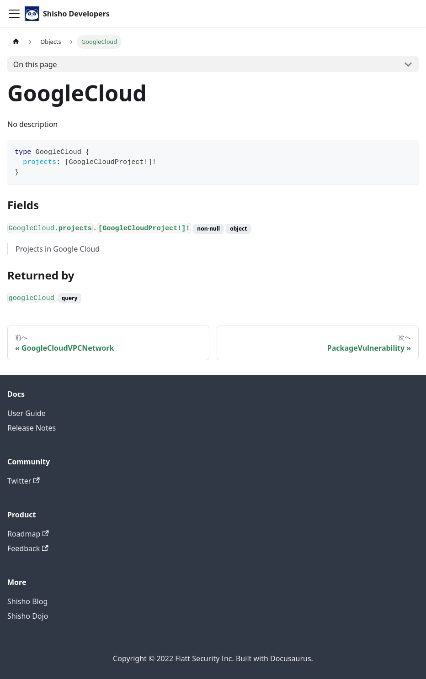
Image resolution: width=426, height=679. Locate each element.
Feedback (27, 548)
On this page (35, 64)
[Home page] (16, 42)
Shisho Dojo (27, 616)
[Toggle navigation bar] (14, 14)
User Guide (26, 413)
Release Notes (31, 428)
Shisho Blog (27, 601)
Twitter (23, 481)
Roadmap (28, 534)
